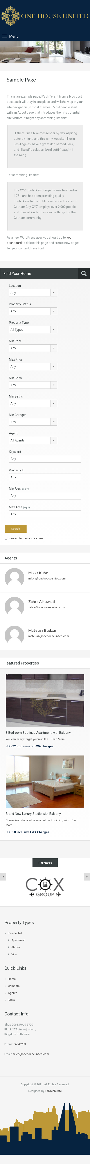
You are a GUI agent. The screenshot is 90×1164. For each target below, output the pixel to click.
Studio (15, 947)
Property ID (16, 470)
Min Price (15, 341)
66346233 (20, 1044)
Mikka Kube (38, 572)
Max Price (16, 359)
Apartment (18, 940)
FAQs (11, 1000)
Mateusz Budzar (42, 630)
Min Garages (17, 415)
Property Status (20, 304)
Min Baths (16, 396)
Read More (58, 739)
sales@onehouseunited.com (31, 1054)
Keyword (15, 452)
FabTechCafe (53, 1091)
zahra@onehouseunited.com (46, 607)
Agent (13, 433)
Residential (15, 933)
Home (12, 979)
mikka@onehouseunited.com (47, 578)
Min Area (19, 488)
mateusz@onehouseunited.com (48, 636)
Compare (14, 986)
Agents (12, 993)
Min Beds (15, 378)
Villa (14, 954)
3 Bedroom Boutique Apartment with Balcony (38, 733)
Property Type (19, 322)
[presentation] (3, 877)
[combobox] (33, 292)
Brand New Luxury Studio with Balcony (33, 814)
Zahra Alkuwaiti (41, 601)
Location (15, 285)
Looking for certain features (24, 538)
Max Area (19, 507)
